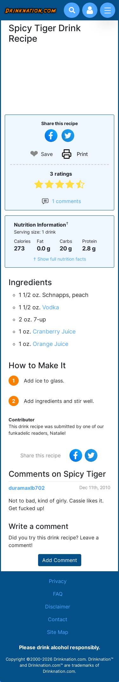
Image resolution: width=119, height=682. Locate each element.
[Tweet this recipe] (68, 135)
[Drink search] (72, 10)
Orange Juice (50, 344)
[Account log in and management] (89, 10)
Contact (57, 619)
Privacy (58, 581)
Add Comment (59, 560)
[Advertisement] (59, 78)
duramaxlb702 (27, 488)
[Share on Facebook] (51, 135)
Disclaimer (57, 606)
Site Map (57, 632)
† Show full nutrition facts (59, 259)
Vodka (50, 307)
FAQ (58, 594)
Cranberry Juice (54, 331)
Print (82, 154)
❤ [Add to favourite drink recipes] (34, 154)
